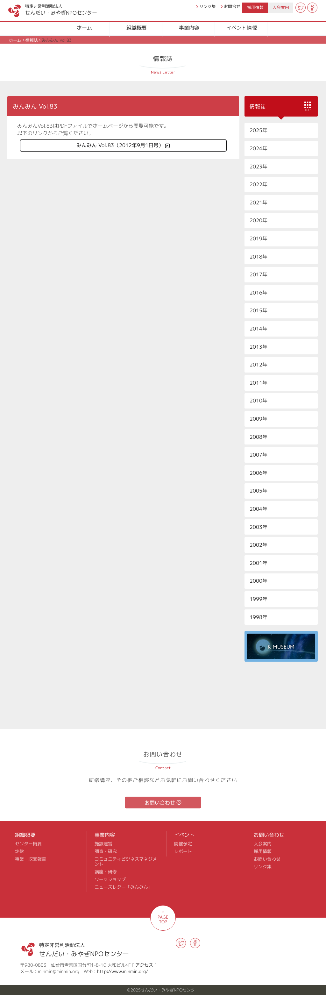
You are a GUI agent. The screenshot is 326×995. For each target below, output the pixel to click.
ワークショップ (110, 879)
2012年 (258, 364)
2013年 (258, 346)
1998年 (258, 617)
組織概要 (136, 27)
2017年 (258, 274)
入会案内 (281, 7)
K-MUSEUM (281, 647)
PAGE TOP (163, 919)
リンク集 (207, 6)
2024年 (258, 148)
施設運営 (103, 843)
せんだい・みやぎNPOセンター (46, 8)
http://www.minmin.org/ (122, 971)
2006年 (258, 472)
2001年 (258, 562)
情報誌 (31, 40)
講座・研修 (106, 871)
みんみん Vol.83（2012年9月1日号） (120, 145)
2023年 (258, 166)
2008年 (258, 436)
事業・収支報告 (30, 859)
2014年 (258, 328)
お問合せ (232, 6)
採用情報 (255, 7)
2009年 (258, 418)
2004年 (258, 508)
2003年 (258, 526)
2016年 (258, 292)
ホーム (84, 27)
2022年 (258, 184)
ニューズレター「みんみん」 (123, 887)
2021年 (258, 202)
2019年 (258, 238)
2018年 (258, 256)
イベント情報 (241, 27)
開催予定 (183, 843)
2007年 (258, 454)
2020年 (258, 220)
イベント (184, 834)
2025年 (258, 130)
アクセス (144, 965)
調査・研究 (106, 851)
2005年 (258, 490)
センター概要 (28, 843)
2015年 (258, 310)
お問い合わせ (160, 802)
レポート (183, 851)
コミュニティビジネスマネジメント (126, 861)
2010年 (258, 400)
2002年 (258, 544)
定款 (19, 851)
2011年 (258, 382)
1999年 (258, 598)
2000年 (258, 580)
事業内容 (189, 27)
